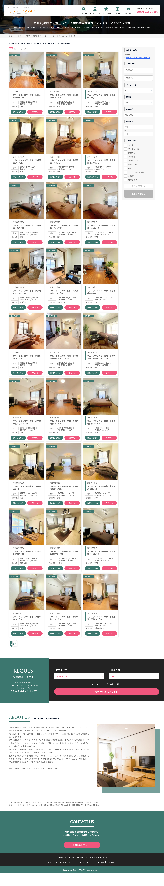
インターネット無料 (136, 172)
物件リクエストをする (106, 722)
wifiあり (131, 176)
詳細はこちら (18, 115)
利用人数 (115, 700)
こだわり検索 (106, 13)
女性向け (131, 145)
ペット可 (131, 156)
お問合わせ (128, 13)
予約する (35, 115)
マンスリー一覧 (95, 13)
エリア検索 (84, 13)
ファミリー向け (134, 149)
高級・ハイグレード (136, 160)
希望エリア (61, 700)
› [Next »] (39, 674)
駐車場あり (132, 180)
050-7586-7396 (148, 12)
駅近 (130, 168)
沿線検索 (118, 13)
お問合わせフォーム (82, 875)
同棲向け (131, 152)
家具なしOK (133, 164)
